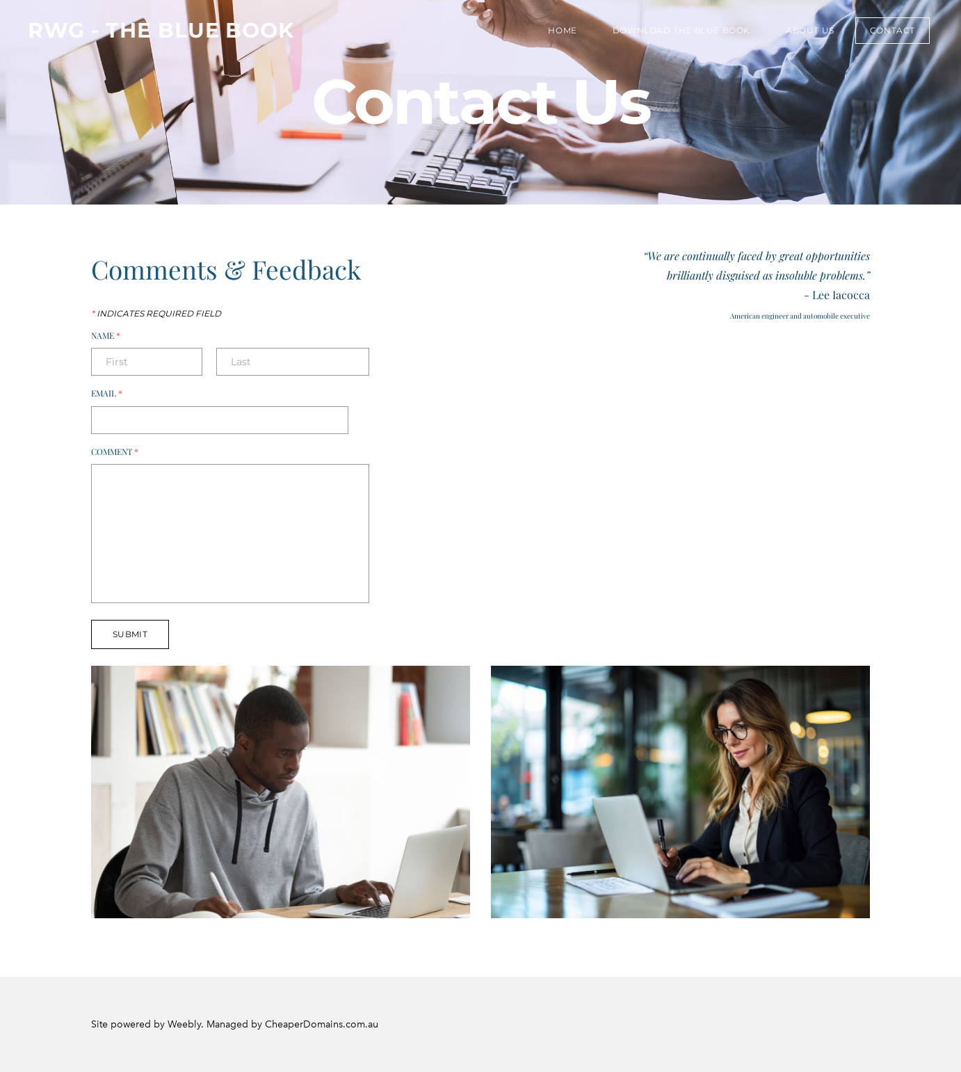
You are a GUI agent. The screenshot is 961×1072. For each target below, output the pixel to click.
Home (562, 30)
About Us (810, 30)
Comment (121, 452)
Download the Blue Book (681, 30)
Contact (892, 30)
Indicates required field (156, 314)
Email (113, 394)
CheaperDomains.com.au (321, 1024)
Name (112, 336)
